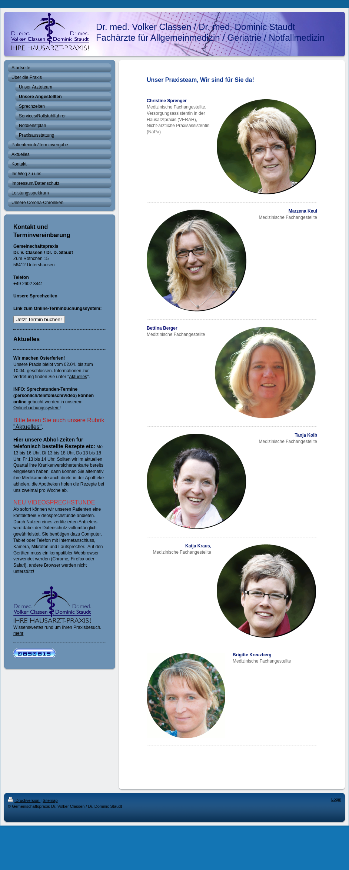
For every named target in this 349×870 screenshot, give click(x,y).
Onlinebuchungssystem (36, 407)
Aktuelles (78, 376)
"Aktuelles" (27, 427)
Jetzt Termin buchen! (39, 319)
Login (336, 799)
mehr (18, 633)
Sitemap (50, 800)
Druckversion (24, 800)
